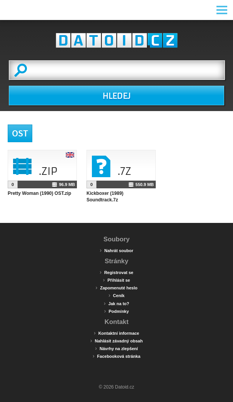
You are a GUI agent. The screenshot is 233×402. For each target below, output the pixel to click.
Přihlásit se (116, 280)
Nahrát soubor (116, 250)
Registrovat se (116, 272)
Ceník (116, 295)
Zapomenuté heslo (117, 287)
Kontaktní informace (116, 333)
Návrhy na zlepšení (116, 348)
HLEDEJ (116, 96)
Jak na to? (116, 303)
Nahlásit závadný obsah (116, 340)
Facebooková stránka (116, 356)
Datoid (116, 40)
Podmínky (116, 311)
